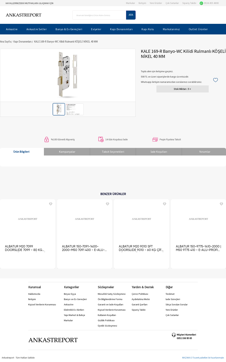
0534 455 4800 (209, 3)
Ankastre (68, 304)
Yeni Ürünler (156, 3)
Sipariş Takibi (189, 3)
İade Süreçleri (173, 299)
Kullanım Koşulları (107, 315)
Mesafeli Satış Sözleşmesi (112, 293)
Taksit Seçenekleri (113, 151)
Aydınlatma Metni (141, 299)
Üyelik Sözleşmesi (107, 325)
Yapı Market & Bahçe (74, 315)
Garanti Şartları (139, 304)
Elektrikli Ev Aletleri (74, 309)
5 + (182, 89)
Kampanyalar (67, 151)
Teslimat (170, 293)
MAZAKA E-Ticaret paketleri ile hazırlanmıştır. (203, 357)
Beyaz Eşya (70, 293)
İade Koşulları (159, 151)
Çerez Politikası (140, 293)
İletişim (142, 3)
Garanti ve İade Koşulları (110, 304)
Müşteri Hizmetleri (186, 334)
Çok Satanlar (172, 3)
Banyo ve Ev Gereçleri (75, 299)
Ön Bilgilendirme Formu (110, 299)
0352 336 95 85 (184, 338)
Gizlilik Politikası (106, 320)
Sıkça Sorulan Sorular (177, 304)
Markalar (130, 3)
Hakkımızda (34, 293)
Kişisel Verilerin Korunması (42, 304)
